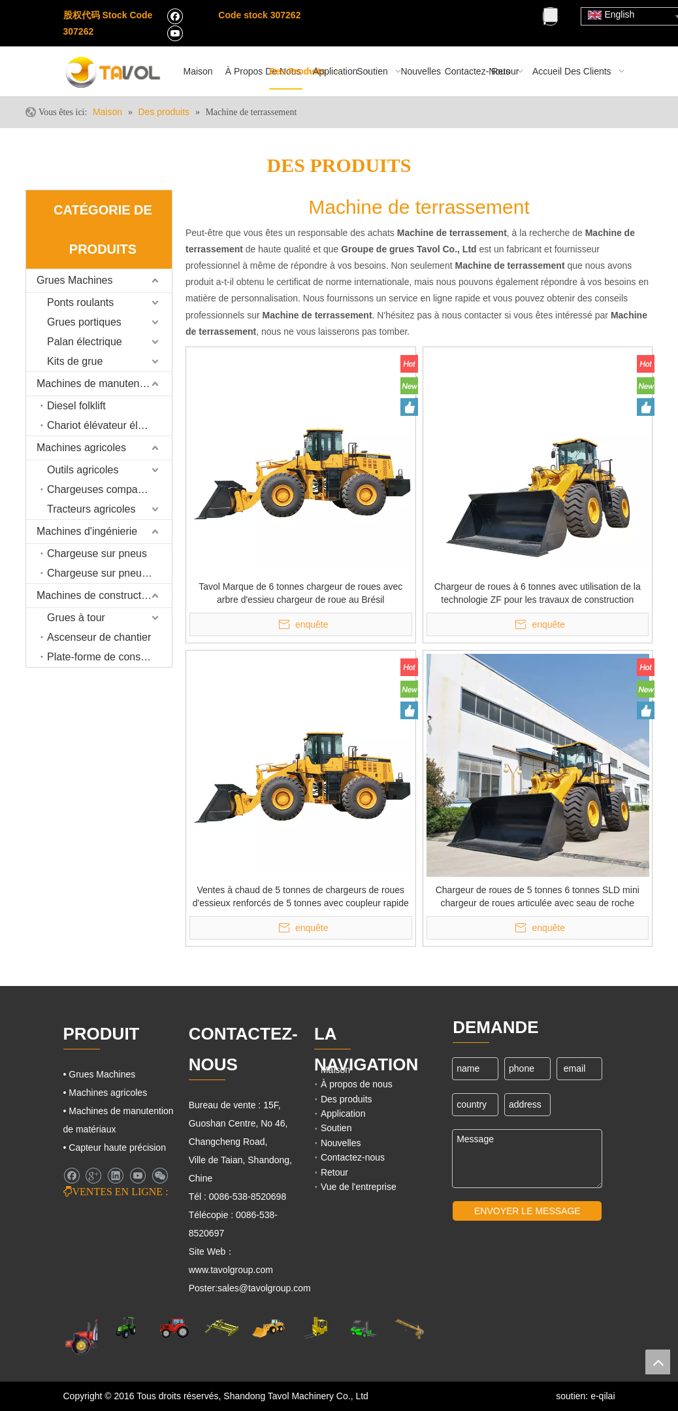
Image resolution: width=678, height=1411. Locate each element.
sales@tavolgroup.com (264, 1288)
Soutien (336, 1128)
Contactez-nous (353, 1157)
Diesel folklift (76, 405)
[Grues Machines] (221, 1327)
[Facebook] (175, 15)
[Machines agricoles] (93, 1336)
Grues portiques (84, 322)
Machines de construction (96, 595)
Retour (334, 1172)
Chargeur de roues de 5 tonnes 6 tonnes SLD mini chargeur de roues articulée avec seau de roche (537, 896)
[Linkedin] (115, 1175)
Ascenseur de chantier (99, 637)
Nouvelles (341, 1143)
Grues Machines (75, 280)
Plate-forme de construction (109, 656)
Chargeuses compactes (102, 489)
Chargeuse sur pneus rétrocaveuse (109, 573)
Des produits (346, 1099)
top (657, 1362)
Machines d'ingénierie (87, 531)
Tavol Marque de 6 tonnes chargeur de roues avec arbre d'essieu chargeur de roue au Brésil (300, 593)
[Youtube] (175, 32)
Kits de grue (75, 361)
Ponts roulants (80, 302)
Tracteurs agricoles (91, 509)
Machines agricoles (81, 447)
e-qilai (602, 1396)
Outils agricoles (82, 469)
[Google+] (93, 1175)
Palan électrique (84, 341)
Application (343, 1113)
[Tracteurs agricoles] (174, 1327)
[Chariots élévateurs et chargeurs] (362, 1328)
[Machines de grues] (410, 1328)
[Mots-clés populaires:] (550, 15)
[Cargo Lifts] (315, 1328)
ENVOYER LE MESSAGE (527, 1211)
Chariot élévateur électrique (109, 425)
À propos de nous (357, 1084)
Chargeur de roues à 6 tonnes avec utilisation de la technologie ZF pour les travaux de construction (537, 593)
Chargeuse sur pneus (97, 553)
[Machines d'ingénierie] (268, 1327)
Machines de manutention (96, 383)
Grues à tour (76, 617)
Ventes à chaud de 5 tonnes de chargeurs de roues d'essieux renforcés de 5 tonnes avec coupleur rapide (301, 896)
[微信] (160, 1175)
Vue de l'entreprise (358, 1187)
